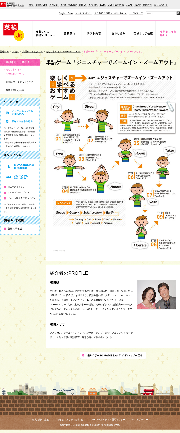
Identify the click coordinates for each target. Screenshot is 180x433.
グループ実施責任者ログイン (21, 198)
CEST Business (116, 4)
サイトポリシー (140, 419)
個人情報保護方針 (41, 419)
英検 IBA (92, 4)
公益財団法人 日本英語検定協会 (12, 4)
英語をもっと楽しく (32, 51)
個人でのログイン (16, 187)
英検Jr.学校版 (15, 228)
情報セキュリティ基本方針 (70, 419)
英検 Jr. (82, 4)
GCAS (129, 4)
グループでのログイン (18, 192)
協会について (161, 4)
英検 (31, 4)
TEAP (138, 4)
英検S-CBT (41, 4)
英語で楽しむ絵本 (15, 90)
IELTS (103, 4)
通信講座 (147, 4)
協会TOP (4, 51)
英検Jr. (15, 51)
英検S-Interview (69, 4)
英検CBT (53, 4)
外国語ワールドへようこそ (19, 82)
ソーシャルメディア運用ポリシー (108, 419)
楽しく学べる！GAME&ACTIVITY (63, 51)
